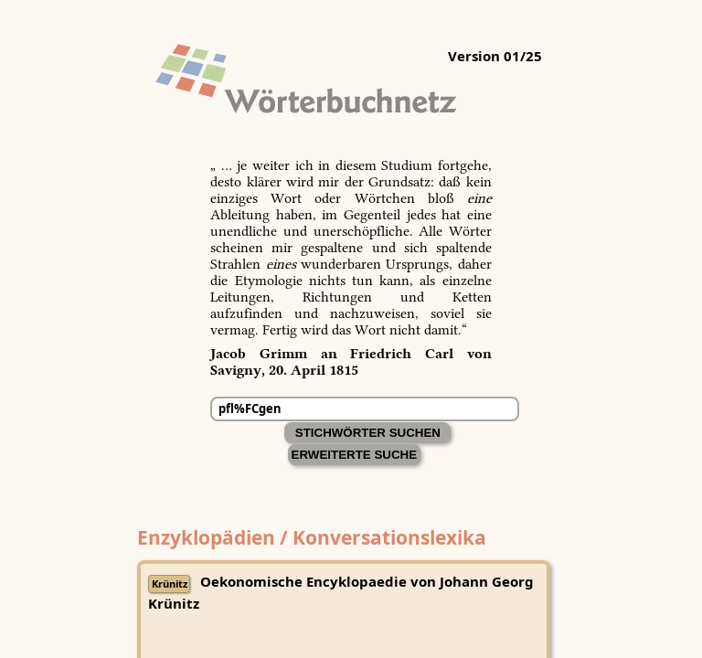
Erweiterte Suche (355, 455)
